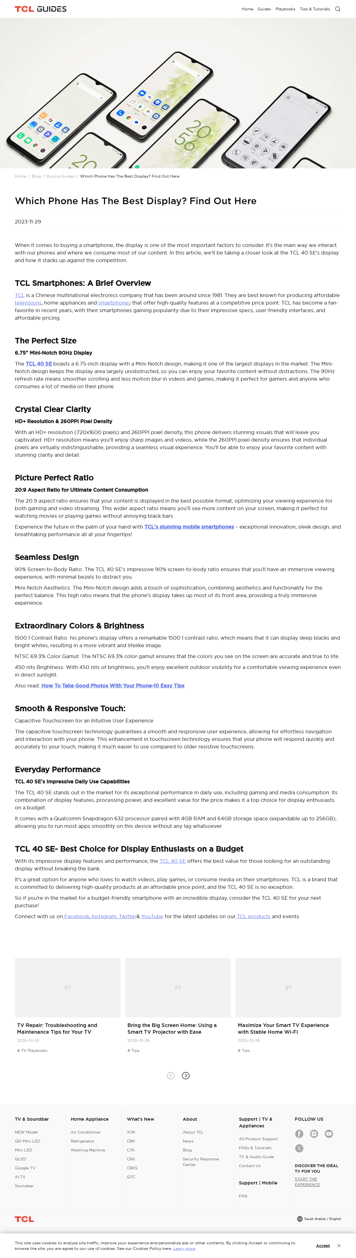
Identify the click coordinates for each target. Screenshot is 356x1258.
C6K (131, 1159)
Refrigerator (82, 1141)
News (188, 1141)
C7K (131, 1150)
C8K (131, 1141)
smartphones (114, 303)
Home (20, 176)
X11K (131, 1132)
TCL (20, 295)
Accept (323, 1245)
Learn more (184, 1248)
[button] (185, 1076)
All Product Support (258, 1138)
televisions (28, 303)
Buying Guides (60, 176)
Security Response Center (201, 1161)
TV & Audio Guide (256, 1156)
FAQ (243, 1195)
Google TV (25, 1167)
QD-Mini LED (27, 1141)
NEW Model (26, 1132)
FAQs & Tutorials (255, 1147)
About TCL (193, 1132)
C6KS (132, 1167)
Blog (36, 176)
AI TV (20, 1176)
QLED (20, 1159)
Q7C (131, 1176)
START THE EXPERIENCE (307, 1182)
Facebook (76, 916)
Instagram (103, 916)
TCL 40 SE (173, 861)
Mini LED (23, 1150)
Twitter (126, 916)
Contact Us (250, 1165)
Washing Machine (88, 1150)
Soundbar (24, 1185)
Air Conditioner (86, 1132)
